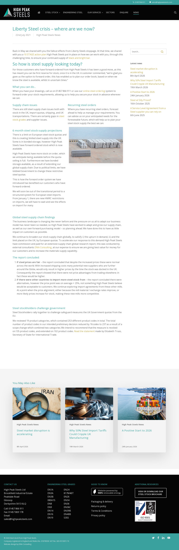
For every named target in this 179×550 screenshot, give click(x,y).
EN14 (50, 510)
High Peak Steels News (48, 35)
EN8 (50, 503)
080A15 (51, 500)
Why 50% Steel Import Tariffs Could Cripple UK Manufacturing (147, 82)
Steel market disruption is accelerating (143, 70)
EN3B (50, 496)
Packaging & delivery (102, 501)
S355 (66, 517)
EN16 (50, 514)
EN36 (66, 503)
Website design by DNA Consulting (17, 544)
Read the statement (84, 331)
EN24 (66, 489)
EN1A (50, 489)
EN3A (50, 493)
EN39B (67, 510)
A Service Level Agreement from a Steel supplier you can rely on (148, 110)
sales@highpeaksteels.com (18, 519)
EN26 (66, 496)
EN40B (67, 514)
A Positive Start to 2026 (142, 92)
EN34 (66, 500)
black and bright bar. (79, 57)
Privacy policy (98, 515)
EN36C (67, 507)
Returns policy (98, 506)
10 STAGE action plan (35, 54)
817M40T (69, 493)
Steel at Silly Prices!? (140, 100)
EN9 (50, 507)
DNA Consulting (43, 247)
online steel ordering (94, 91)
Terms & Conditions (101, 510)
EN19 (50, 517)
